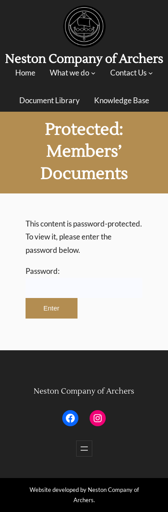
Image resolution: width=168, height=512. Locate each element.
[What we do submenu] (93, 73)
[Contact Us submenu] (150, 73)
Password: (84, 282)
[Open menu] (84, 449)
